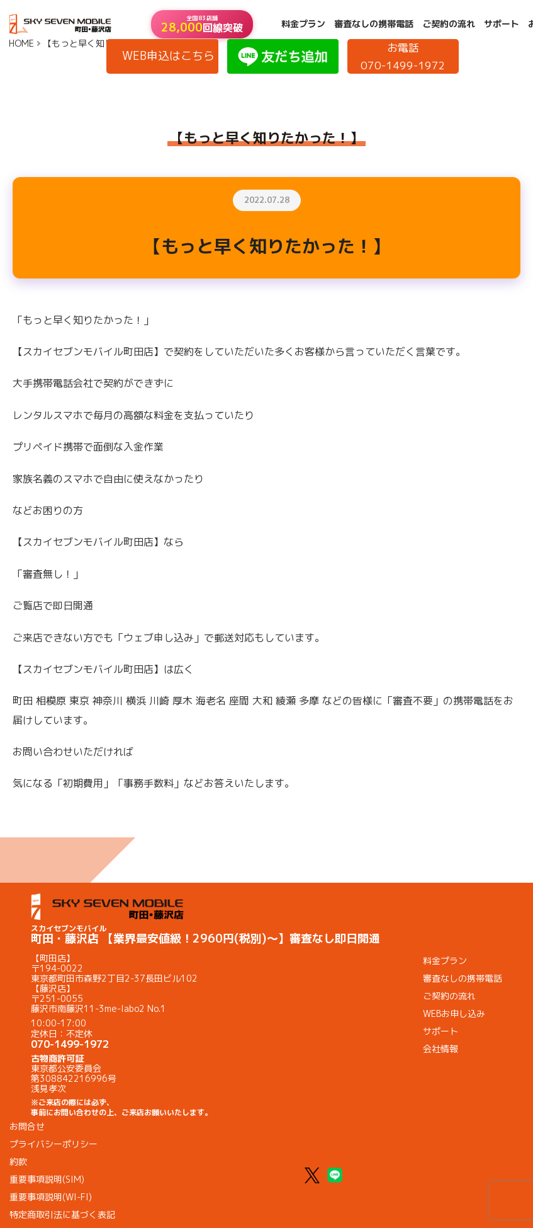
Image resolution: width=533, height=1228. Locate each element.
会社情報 (440, 1049)
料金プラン (303, 24)
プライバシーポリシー (53, 1144)
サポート (501, 24)
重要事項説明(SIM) (46, 1179)
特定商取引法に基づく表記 (62, 1214)
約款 (18, 1162)
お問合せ (27, 1126)
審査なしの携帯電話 (373, 24)
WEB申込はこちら (168, 56)
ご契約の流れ (448, 24)
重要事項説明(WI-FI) (50, 1197)
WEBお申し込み (454, 1013)
